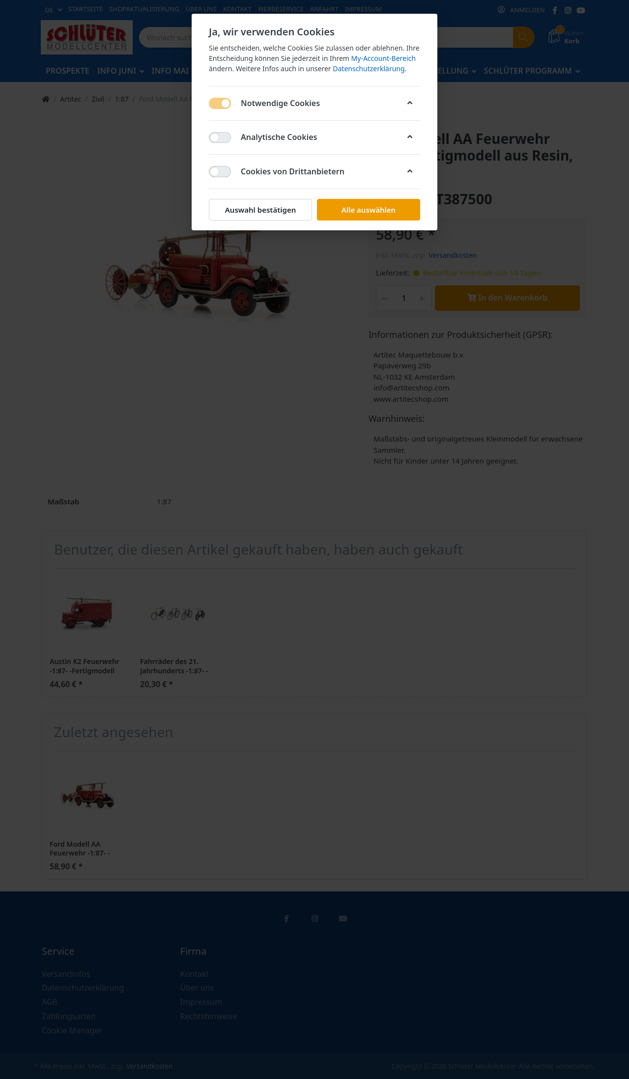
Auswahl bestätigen (260, 210)
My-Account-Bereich (383, 58)
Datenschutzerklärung (368, 68)
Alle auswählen (369, 210)
